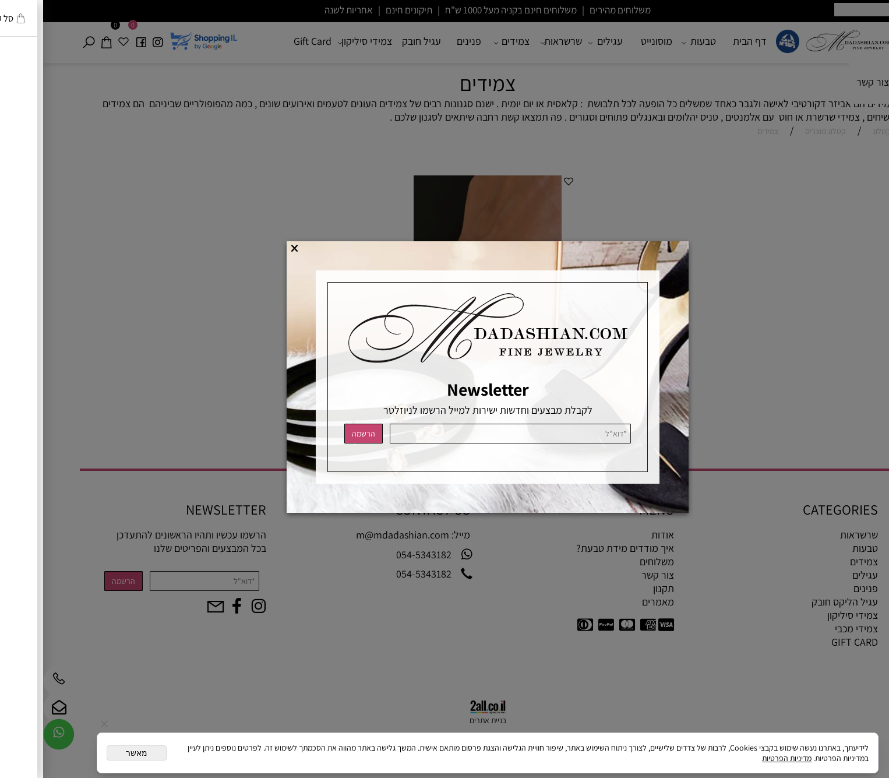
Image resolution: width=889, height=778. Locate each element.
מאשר (93, 753)
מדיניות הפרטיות (743, 758)
